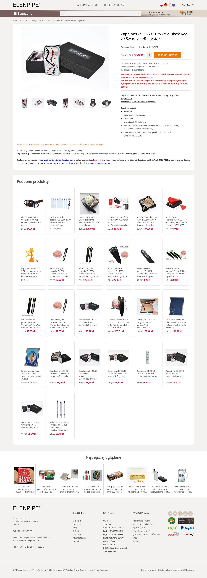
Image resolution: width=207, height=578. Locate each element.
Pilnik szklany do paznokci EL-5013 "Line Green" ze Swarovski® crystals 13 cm (176, 272)
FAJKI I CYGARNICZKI (113, 531)
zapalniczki (145, 153)
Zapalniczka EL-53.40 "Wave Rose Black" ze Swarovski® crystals (117, 373)
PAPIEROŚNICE (109, 541)
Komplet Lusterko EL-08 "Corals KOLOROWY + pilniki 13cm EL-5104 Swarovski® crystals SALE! (147, 222)
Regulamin (77, 524)
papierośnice (34, 153)
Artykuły (136, 541)
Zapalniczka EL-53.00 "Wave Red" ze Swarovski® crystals (88, 322)
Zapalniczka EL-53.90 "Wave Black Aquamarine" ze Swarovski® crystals (88, 375)
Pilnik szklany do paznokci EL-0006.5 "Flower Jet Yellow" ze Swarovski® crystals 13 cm (60, 324)
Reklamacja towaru (141, 520)
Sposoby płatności (141, 527)
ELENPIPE (153, 47)
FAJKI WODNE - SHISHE (113, 534)
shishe (69, 153)
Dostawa (77, 534)
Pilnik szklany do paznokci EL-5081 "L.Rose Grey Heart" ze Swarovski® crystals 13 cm (147, 273)
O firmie (76, 531)
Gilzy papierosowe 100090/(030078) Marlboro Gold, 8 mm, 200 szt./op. (137, 489)
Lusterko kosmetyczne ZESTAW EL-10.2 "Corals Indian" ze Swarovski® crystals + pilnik (118, 323)
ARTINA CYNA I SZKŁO (113, 527)
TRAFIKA (107, 524)
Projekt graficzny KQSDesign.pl (180, 570)
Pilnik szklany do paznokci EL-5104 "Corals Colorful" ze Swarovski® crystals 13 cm (60, 273)
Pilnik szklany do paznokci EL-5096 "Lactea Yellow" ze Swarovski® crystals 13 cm (89, 273)
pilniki (135, 153)
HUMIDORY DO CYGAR (113, 537)
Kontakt (76, 541)
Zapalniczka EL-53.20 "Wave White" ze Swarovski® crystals (175, 373)
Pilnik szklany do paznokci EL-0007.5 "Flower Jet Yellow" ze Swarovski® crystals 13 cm (31, 324)
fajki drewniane (57, 153)
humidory (45, 153)
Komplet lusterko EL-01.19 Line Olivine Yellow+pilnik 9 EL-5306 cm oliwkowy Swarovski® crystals (89, 222)
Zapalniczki (22, 153)
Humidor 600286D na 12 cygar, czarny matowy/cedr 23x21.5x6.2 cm (146, 323)
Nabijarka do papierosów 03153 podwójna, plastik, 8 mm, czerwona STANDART (176, 221)
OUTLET (107, 520)
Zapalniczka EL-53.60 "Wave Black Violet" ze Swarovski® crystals (59, 373)
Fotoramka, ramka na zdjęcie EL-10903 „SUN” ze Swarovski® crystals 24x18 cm (176, 323)
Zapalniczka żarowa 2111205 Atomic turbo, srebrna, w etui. (160, 489)
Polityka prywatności (142, 531)
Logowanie (153, 14)
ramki (153, 153)
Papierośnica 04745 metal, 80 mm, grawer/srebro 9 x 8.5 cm (69, 489)
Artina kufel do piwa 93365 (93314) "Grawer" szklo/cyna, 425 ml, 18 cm (183, 489)
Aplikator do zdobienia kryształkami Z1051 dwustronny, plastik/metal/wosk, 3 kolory (59, 427)
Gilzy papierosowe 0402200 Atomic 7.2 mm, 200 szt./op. (115, 489)
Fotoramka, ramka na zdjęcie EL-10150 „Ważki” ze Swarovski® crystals (31, 375)
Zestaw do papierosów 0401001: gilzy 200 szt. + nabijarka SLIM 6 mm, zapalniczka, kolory (46, 489)
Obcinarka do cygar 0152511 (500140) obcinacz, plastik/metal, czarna (31, 221)
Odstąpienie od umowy (143, 524)
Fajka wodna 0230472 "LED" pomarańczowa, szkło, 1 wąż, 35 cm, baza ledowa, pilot (31, 272)
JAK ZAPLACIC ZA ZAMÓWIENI (146, 534)
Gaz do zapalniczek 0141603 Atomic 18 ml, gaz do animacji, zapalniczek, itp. (92, 489)
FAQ (75, 527)
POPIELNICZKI (109, 544)
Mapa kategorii (79, 537)
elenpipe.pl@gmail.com (134, 69)
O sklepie (77, 520)
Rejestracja (165, 14)
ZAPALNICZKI (109, 551)
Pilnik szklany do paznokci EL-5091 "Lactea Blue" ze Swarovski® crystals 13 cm (118, 273)
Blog (135, 537)
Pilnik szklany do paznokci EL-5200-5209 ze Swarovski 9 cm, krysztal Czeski (60, 221)
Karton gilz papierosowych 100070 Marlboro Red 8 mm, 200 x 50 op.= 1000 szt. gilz (24, 489)
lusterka (128, 153)
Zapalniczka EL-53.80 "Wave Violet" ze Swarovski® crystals (30, 425)
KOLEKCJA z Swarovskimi (38, 20)
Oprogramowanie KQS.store (153, 570)
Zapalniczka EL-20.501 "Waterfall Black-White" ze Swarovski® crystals (147, 373)
